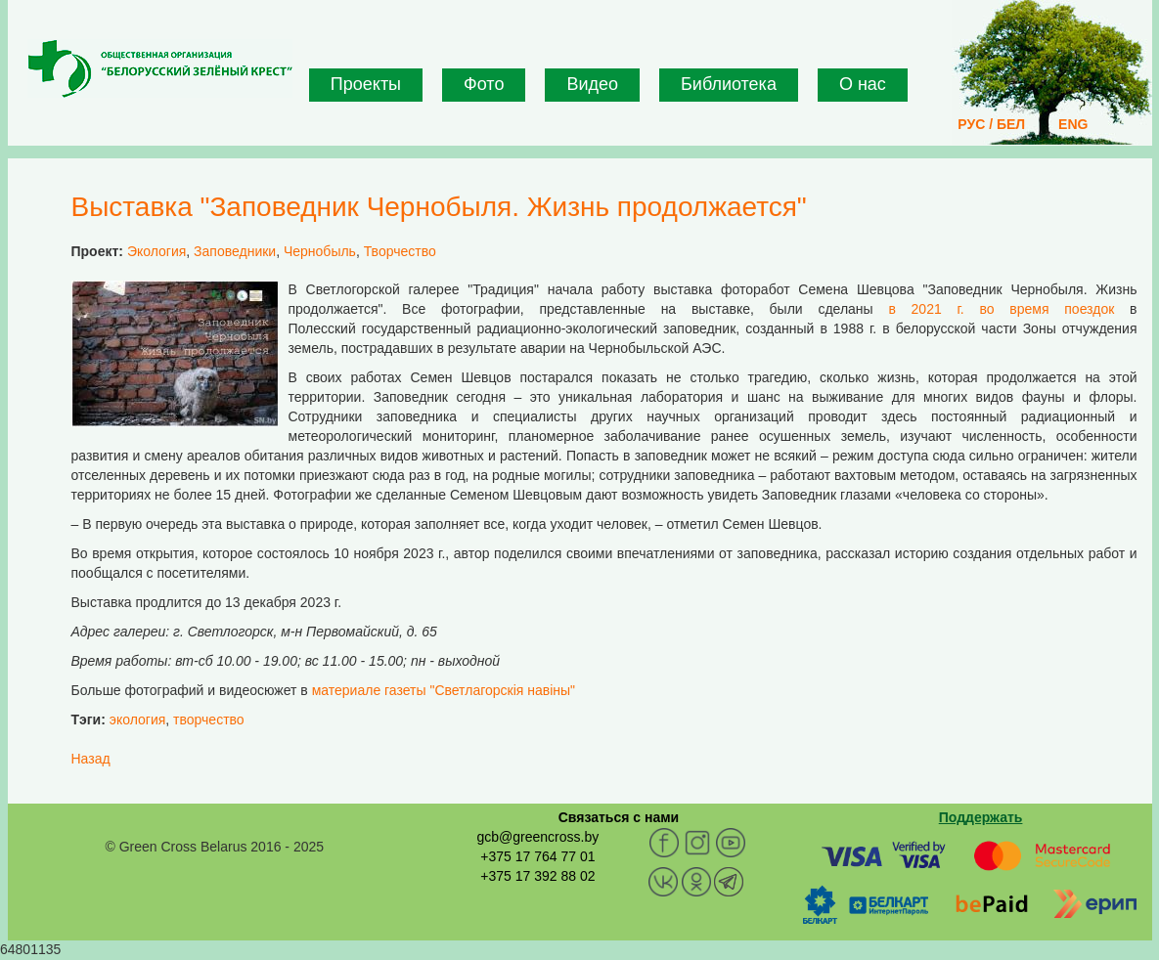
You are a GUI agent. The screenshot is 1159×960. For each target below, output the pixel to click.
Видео (592, 84)
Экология (156, 251)
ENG (1073, 124)
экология (138, 719)
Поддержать (981, 817)
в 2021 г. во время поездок (1001, 309)
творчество (209, 719)
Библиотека (729, 84)
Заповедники (235, 251)
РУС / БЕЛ (991, 124)
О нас (862, 84)
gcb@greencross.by (537, 837)
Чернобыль (320, 251)
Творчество (400, 251)
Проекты (366, 84)
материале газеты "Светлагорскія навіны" (443, 690)
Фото (484, 84)
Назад (91, 758)
